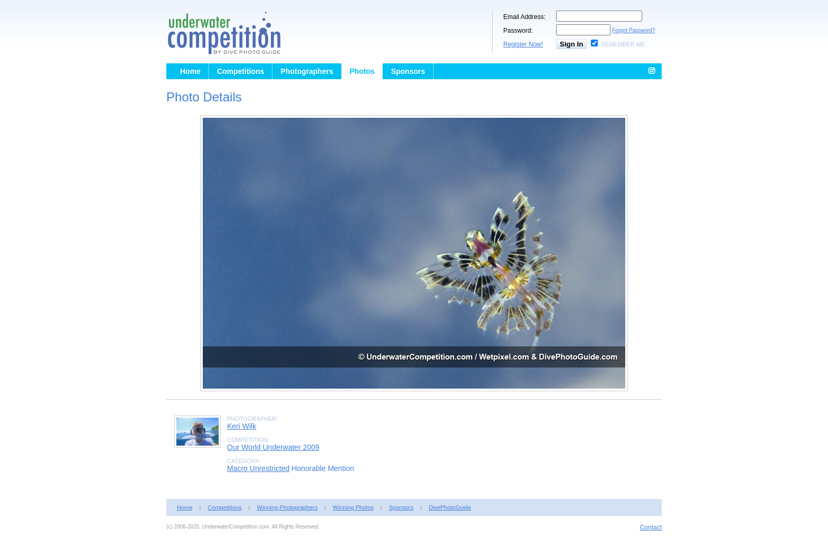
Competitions (240, 71)
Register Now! (523, 44)
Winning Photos (353, 507)
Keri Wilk (241, 426)
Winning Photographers (287, 507)
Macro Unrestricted (258, 468)
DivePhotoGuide (450, 507)
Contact (651, 527)
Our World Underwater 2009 (273, 447)
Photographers (306, 71)
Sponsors (408, 71)
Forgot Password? (633, 30)
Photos (362, 71)
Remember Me (623, 44)
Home (190, 71)
